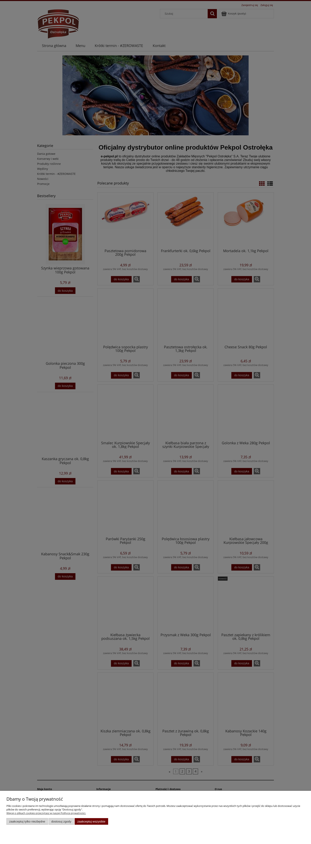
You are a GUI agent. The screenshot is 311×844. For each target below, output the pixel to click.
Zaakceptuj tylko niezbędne (27, 821)
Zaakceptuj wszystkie (91, 821)
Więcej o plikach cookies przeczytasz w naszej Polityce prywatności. (46, 813)
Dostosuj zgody (61, 821)
